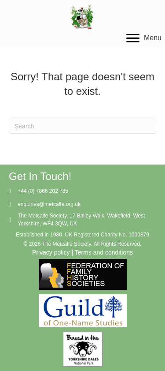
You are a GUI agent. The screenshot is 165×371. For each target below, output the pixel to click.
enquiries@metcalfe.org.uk (49, 204)
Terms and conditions (104, 252)
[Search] (82, 126)
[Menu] (144, 38)
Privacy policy (51, 252)
